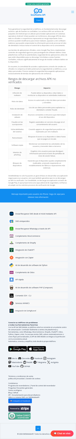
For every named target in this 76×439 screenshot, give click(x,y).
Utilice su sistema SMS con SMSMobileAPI (23, 397)
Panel (38, 20)
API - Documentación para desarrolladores (24, 395)
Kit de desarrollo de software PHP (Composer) (34, 287)
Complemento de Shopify (25, 243)
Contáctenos (13, 383)
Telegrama (39, 362)
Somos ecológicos (15, 390)
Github (15, 392)
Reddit (27, 362)
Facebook (36, 358)
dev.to (12, 358)
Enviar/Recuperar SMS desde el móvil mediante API (35, 214)
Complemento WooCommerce (27, 236)
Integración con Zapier (24, 257)
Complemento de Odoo (24, 272)
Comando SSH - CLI (23, 295)
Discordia (24, 358)
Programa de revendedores (18, 385)
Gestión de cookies (33, 378)
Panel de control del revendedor (43, 385)
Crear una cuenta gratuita (39, 4)
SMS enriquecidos (22, 221)
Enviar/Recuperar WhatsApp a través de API (32, 229)
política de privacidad (16, 378)
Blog (10, 392)
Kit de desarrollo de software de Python (31, 265)
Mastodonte (15, 362)
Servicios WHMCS (22, 303)
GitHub (25, 366)
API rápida (19, 279)
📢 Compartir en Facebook (20, 401)
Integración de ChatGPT (25, 250)
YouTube (13, 366)
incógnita (52, 362)
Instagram (49, 358)
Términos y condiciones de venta (20, 376)
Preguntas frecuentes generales (20, 388)
